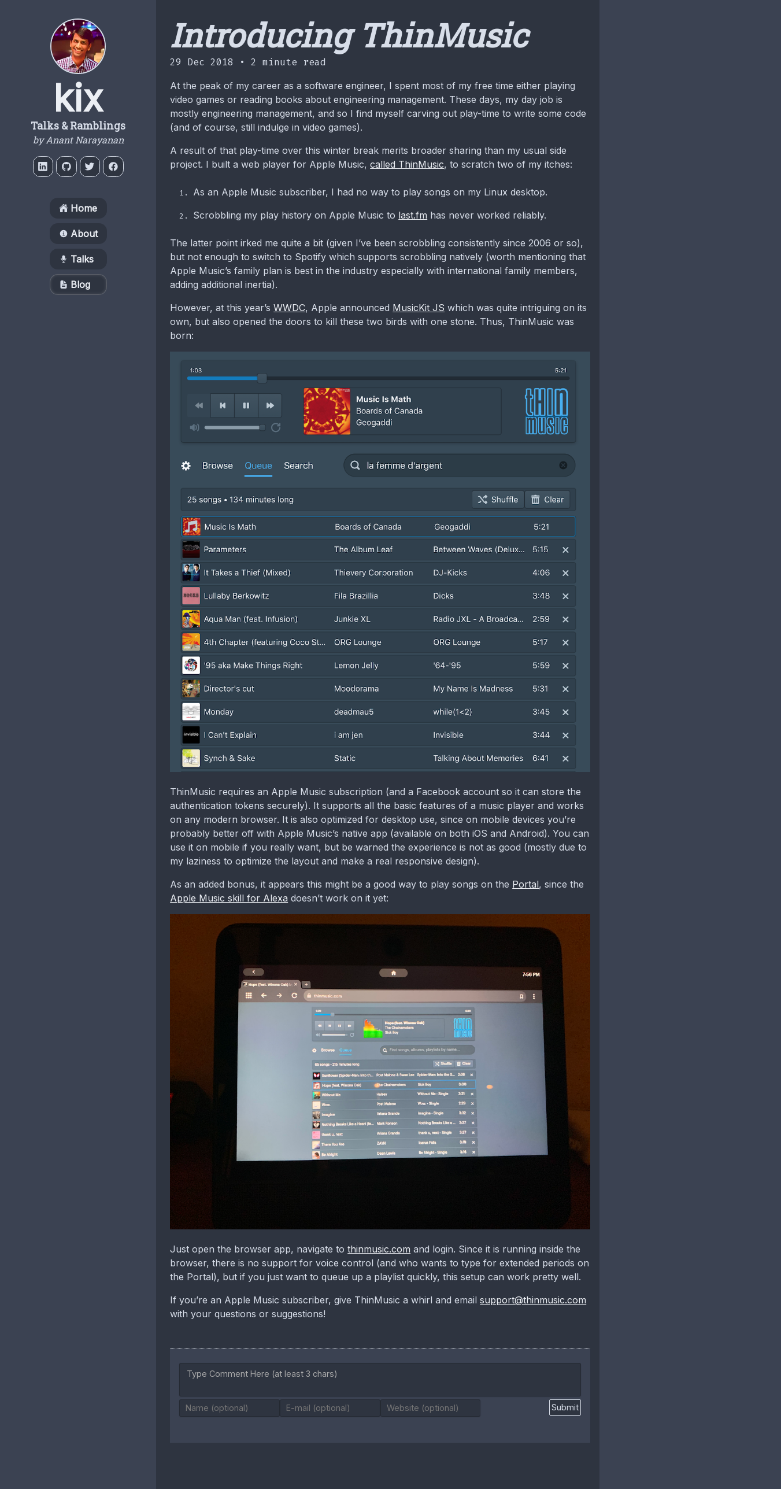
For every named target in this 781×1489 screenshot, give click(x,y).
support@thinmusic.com (533, 1300)
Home (78, 210)
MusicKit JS (419, 307)
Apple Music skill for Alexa (229, 898)
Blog (74, 287)
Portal (525, 884)
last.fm (412, 215)
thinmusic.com (378, 1249)
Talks (76, 261)
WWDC (289, 307)
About (78, 236)
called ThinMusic (407, 164)
